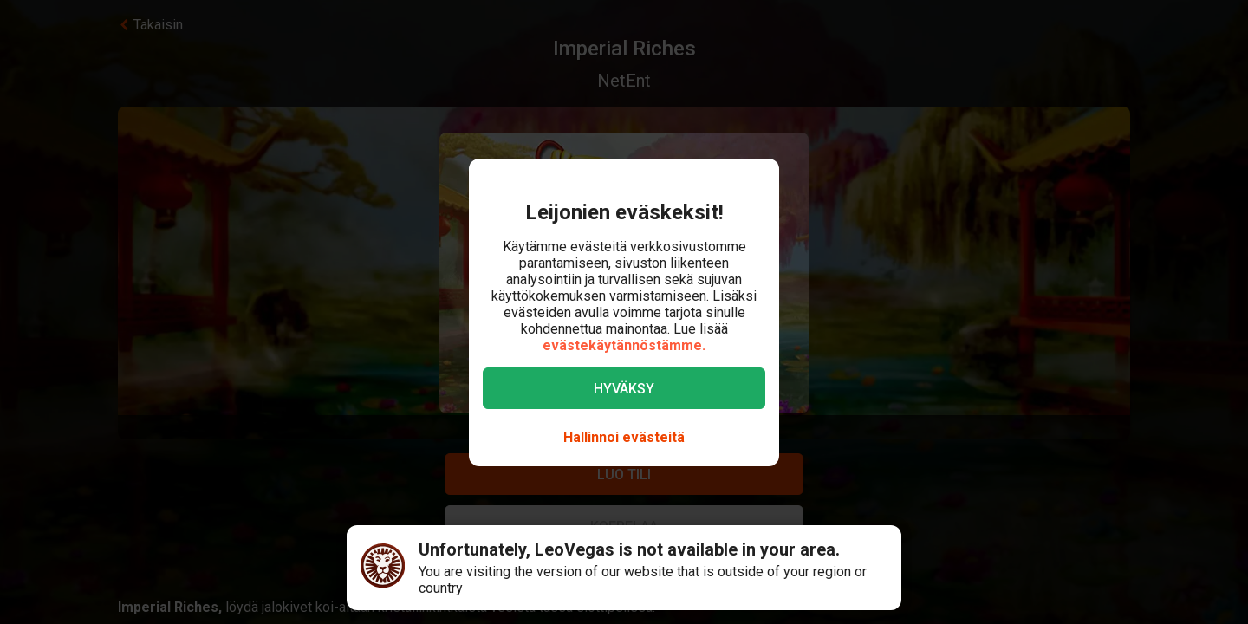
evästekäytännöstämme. (624, 345)
